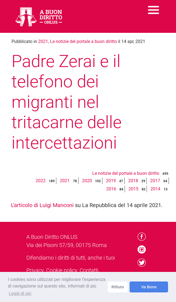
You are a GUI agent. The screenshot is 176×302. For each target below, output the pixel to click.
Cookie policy (61, 270)
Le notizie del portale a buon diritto (83, 41)
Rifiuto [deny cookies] (117, 287)
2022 (41, 180)
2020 (87, 180)
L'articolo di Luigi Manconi (42, 205)
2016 (111, 188)
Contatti (89, 270)
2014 (155, 188)
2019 (111, 180)
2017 (155, 180)
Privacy (35, 270)
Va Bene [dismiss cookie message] (149, 287)
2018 (133, 180)
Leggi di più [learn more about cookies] (20, 293)
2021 (43, 41)
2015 (133, 188)
